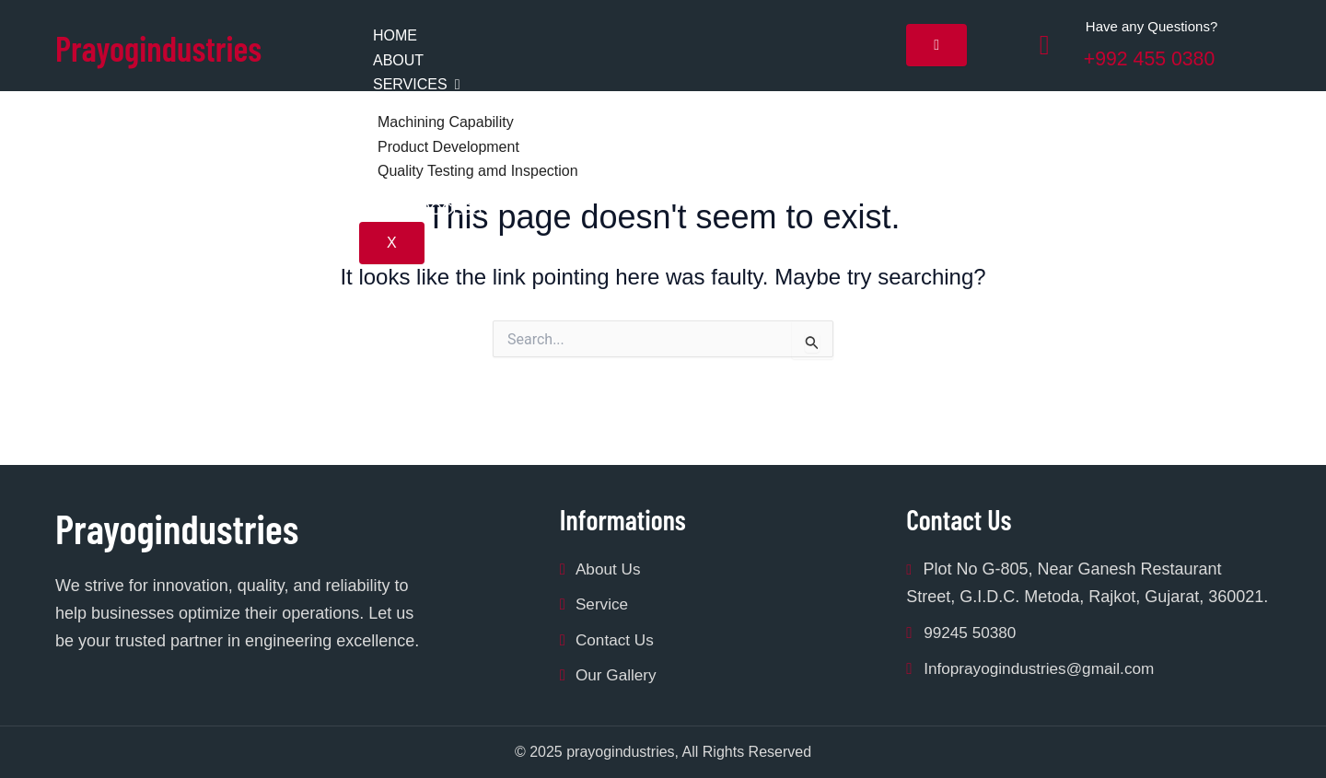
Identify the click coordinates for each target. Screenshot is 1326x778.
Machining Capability (446, 122)
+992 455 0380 (1161, 57)
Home (395, 35)
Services (416, 84)
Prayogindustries (176, 45)
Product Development (448, 147)
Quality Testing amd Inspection (478, 171)
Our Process (427, 209)
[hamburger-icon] (936, 45)
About (398, 60)
